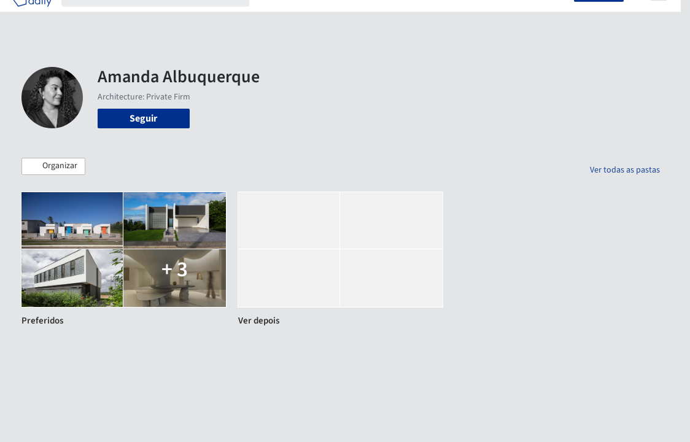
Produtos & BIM (378, 17)
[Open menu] (659, 17)
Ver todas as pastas (625, 170)
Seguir (143, 118)
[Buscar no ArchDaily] (165, 17)
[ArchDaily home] (32, 17)
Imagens (320, 17)
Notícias (435, 17)
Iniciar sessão (539, 17)
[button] (53, 166)
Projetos (277, 17)
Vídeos (474, 17)
